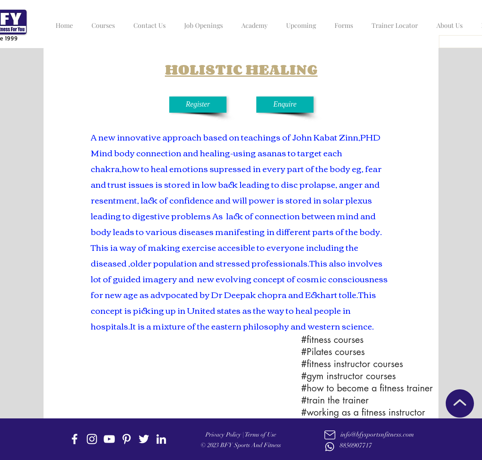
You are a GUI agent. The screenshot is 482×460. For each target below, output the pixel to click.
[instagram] (92, 439)
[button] (101, 22)
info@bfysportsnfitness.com (377, 435)
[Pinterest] (126, 439)
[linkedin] (161, 439)
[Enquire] (285, 105)
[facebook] (74, 439)
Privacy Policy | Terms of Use (241, 434)
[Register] (197, 105)
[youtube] (109, 439)
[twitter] (144, 439)
